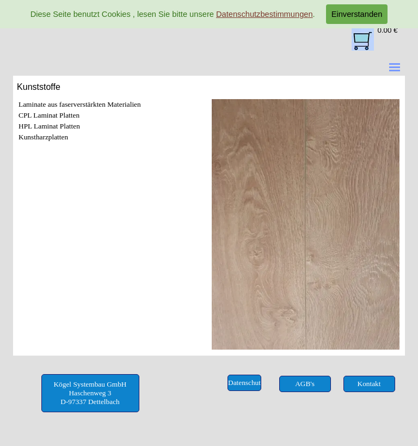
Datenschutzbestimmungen (264, 14)
